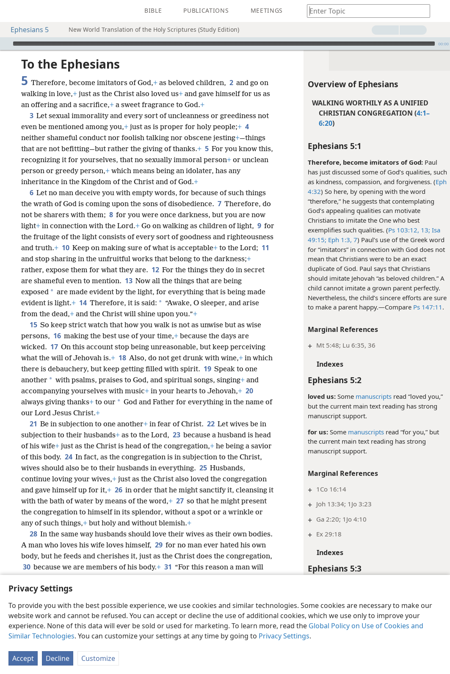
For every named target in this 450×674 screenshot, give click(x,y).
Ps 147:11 (426, 307)
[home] (13, 11)
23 (176, 434)
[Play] (5, 43)
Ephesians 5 (25, 29)
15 (33, 324)
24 (68, 456)
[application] (225, 43)
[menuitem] (13, 11)
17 (54, 346)
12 (155, 269)
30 (26, 567)
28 (33, 534)
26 (118, 489)
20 (249, 390)
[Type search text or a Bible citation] (364, 11)
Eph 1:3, (337, 239)
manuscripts (372, 396)
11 (265, 247)
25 (203, 467)
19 (207, 368)
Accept (23, 658)
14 (82, 302)
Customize (98, 658)
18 (122, 357)
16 (57, 335)
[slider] (224, 43)
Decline (57, 658)
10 (65, 247)
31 (168, 567)
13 (128, 280)
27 (179, 500)
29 (158, 545)
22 (210, 423)
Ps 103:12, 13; (407, 230)
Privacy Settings (284, 636)
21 (33, 423)
